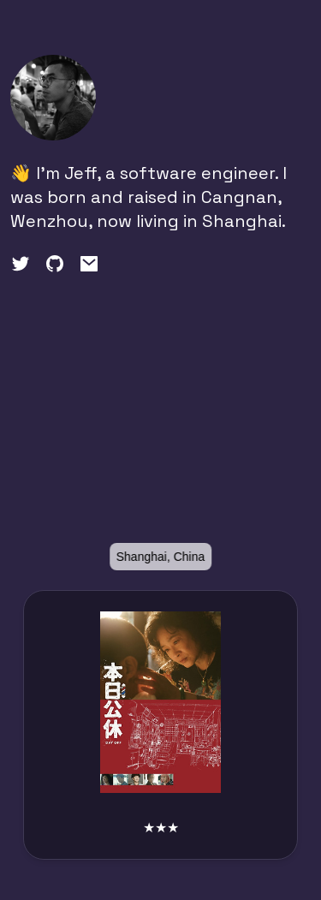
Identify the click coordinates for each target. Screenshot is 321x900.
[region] (160, 442)
